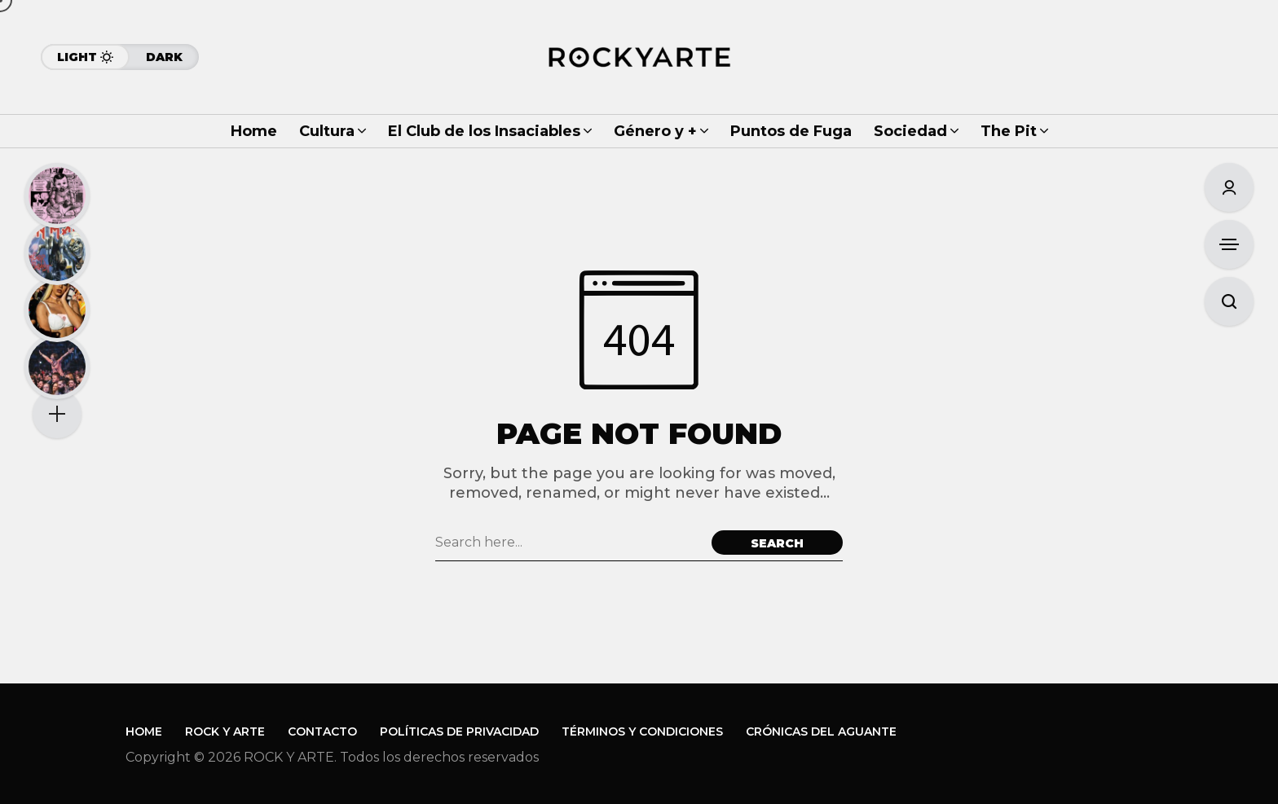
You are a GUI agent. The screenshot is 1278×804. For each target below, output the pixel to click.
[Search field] (569, 542)
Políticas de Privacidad (459, 731)
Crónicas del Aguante (821, 731)
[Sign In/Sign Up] (1229, 187)
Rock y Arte (225, 731)
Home (144, 731)
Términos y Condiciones (642, 731)
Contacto (322, 731)
